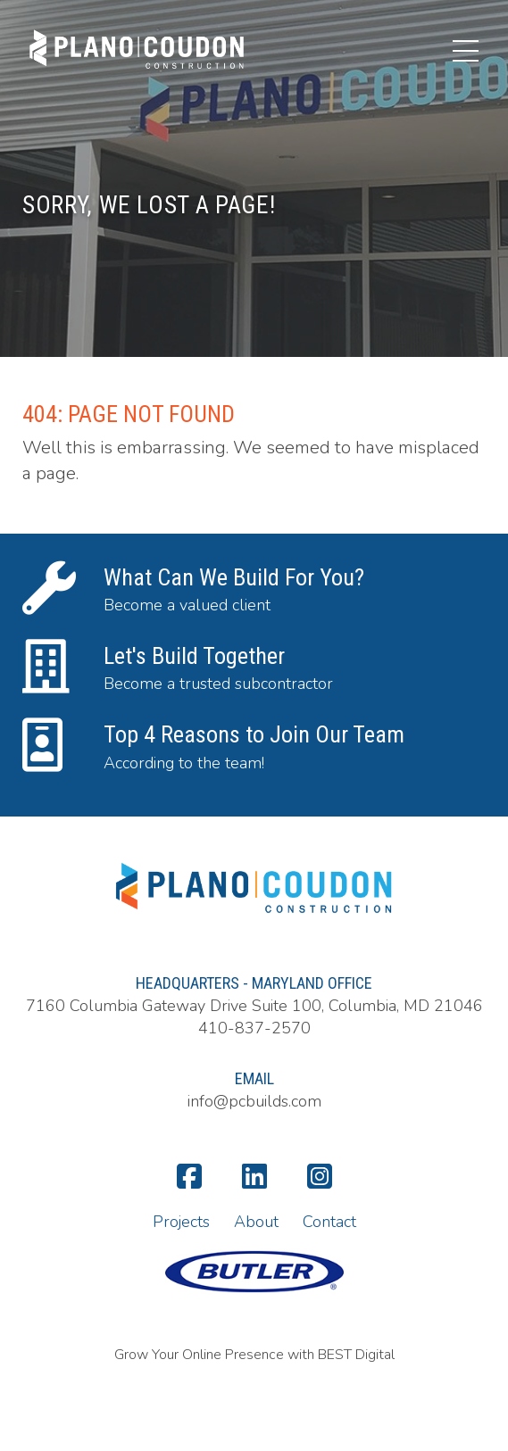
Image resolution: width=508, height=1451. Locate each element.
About (256, 1221)
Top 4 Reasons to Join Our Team (254, 734)
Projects (181, 1221)
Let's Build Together (194, 656)
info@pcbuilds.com (254, 1101)
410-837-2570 (254, 1028)
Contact (329, 1221)
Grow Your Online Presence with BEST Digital (254, 1354)
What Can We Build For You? (234, 577)
